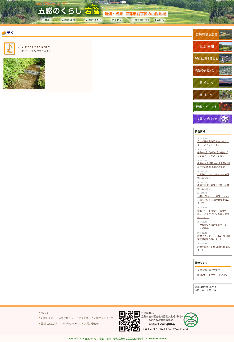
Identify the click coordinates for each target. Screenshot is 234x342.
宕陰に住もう (93, 21)
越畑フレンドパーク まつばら (212, 274)
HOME (46, 21)
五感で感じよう (141, 21)
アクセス (117, 21)
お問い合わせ (91, 323)
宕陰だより (69, 21)
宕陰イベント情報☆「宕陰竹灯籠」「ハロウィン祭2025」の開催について (213, 214)
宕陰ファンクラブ (103, 318)
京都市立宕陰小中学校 (208, 270)
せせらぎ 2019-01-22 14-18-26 (33, 47)
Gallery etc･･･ (71, 323)
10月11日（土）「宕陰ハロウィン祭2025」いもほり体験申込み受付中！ (213, 199)
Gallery (164, 21)
